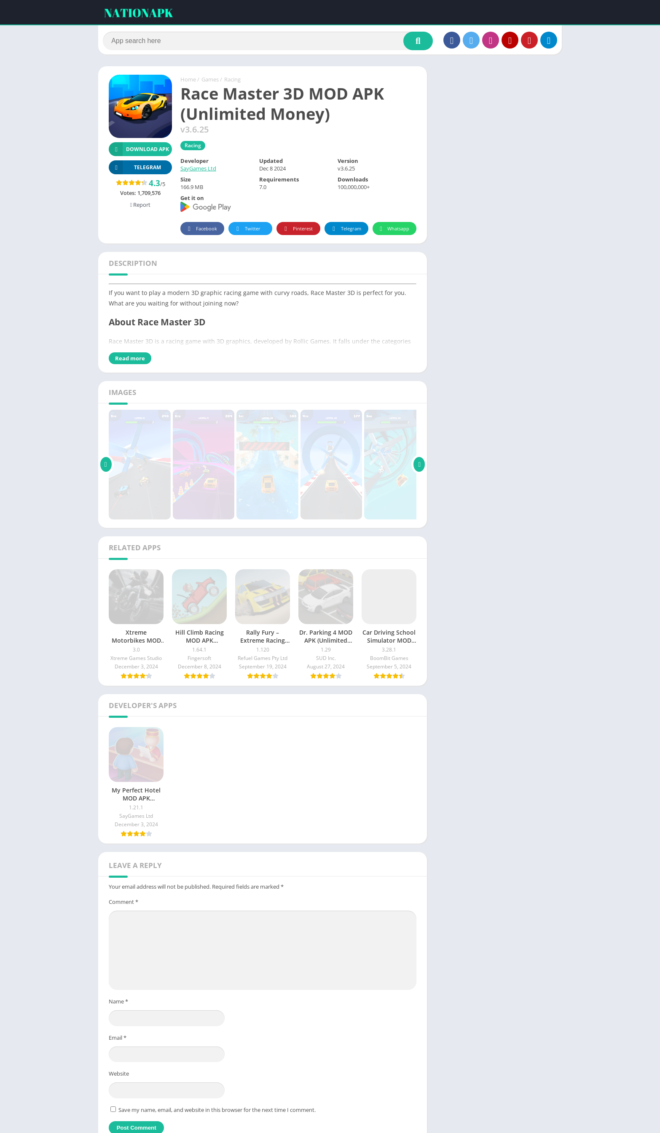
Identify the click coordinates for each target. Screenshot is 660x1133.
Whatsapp (393, 230)
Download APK (139, 151)
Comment (123, 903)
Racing (232, 81)
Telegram (345, 230)
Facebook (201, 230)
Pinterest (297, 230)
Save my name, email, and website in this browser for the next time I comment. (217, 1111)
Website (119, 1075)
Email (117, 1039)
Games (210, 81)
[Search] (268, 41)
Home (188, 81)
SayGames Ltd (198, 170)
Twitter (246, 230)
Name (118, 1003)
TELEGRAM (135, 169)
